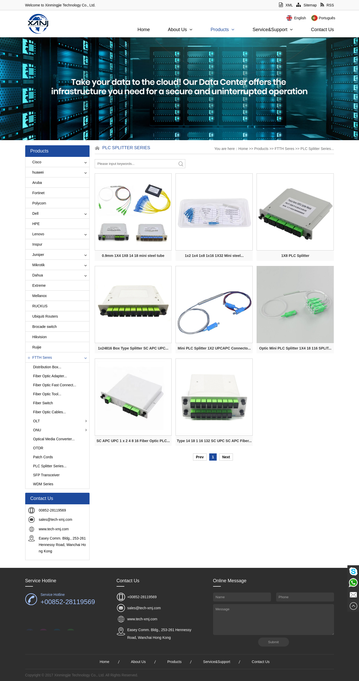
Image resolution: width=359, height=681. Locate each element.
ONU (60, 430)
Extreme (37, 285)
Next (226, 457)
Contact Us (322, 29)
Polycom (37, 203)
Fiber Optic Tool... (47, 394)
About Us (180, 29)
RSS (327, 5)
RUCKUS (38, 306)
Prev (200, 457)
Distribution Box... (47, 367)
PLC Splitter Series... (50, 466)
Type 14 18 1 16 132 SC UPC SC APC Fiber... (214, 441)
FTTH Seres (40, 357)
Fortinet (36, 193)
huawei (36, 172)
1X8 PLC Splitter (295, 256)
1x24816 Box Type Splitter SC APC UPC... (133, 348)
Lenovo (36, 234)
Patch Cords (43, 457)
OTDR (38, 448)
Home (143, 29)
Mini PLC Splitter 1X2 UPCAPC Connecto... (214, 348)
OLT (60, 421)
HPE (34, 224)
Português (340, 18)
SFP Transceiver (46, 475)
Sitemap (306, 5)
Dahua (35, 275)
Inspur (35, 244)
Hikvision (37, 337)
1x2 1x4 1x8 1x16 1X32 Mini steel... (214, 256)
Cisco (34, 162)
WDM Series (43, 484)
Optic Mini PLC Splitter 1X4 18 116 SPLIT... (295, 348)
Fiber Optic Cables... (49, 412)
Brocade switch (42, 327)
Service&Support (272, 29)
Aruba (35, 183)
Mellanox (37, 296)
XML (286, 5)
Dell (33, 213)
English (313, 18)
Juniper (36, 255)
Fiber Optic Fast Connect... (54, 385)
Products (222, 29)
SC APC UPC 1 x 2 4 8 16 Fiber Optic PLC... (133, 441)
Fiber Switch (43, 403)
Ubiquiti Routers (43, 316)
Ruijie (34, 347)
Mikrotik (36, 265)
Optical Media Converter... (54, 439)
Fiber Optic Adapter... (50, 376)
